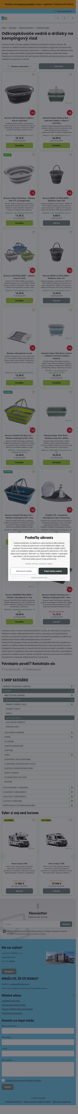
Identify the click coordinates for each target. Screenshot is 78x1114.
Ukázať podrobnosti (39, 577)
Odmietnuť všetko (24, 571)
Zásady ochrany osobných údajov (39, 563)
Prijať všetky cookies (53, 571)
